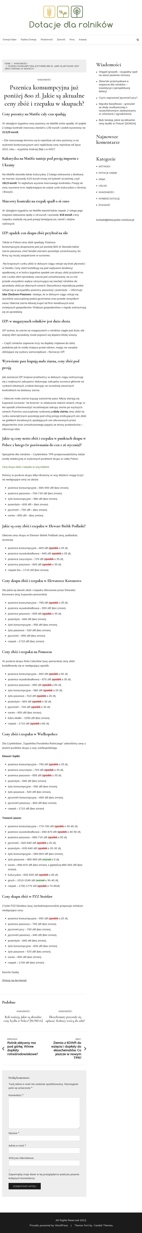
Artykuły (83, 39)
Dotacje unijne (9, 39)
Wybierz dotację (28, 39)
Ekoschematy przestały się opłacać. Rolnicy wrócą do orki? (65, 1019)
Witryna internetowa (21, 1158)
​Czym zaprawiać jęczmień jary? (118, 97)
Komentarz (16, 1095)
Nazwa (14, 1133)
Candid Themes (103, 1225)
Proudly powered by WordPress (49, 1225)
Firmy (72, 39)
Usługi (103, 185)
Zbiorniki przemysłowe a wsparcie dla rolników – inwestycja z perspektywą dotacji (114, 86)
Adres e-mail (17, 1145)
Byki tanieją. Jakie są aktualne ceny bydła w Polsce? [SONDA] (23, 1019)
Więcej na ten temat (14, 980)
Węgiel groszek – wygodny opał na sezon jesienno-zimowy (118, 73)
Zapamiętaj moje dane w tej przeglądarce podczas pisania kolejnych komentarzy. (44, 1176)
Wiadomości (47, 39)
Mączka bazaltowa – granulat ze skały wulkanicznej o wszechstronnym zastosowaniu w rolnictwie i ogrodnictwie (117, 108)
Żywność (61, 39)
